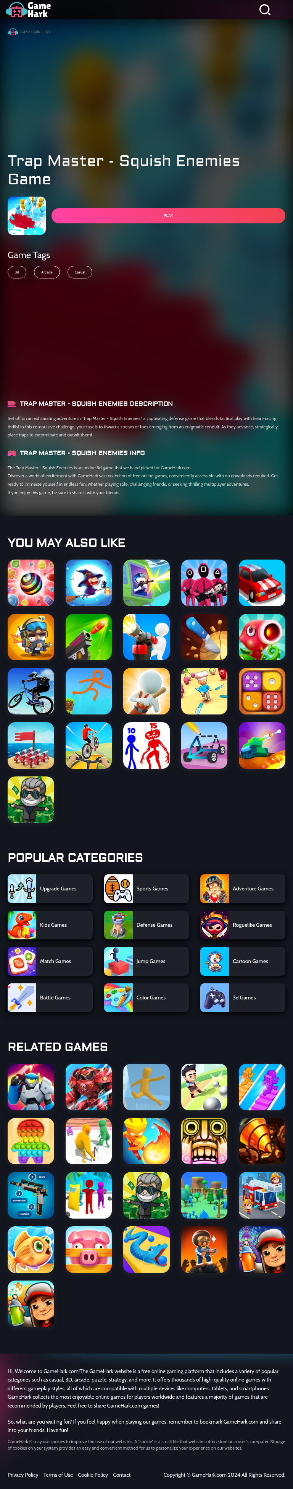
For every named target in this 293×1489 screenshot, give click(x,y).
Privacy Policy (23, 1474)
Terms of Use (58, 1474)
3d (17, 272)
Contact (121, 1474)
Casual (80, 272)
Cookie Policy (93, 1474)
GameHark (30, 31)
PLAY (168, 215)
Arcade (46, 272)
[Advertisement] (146, 91)
